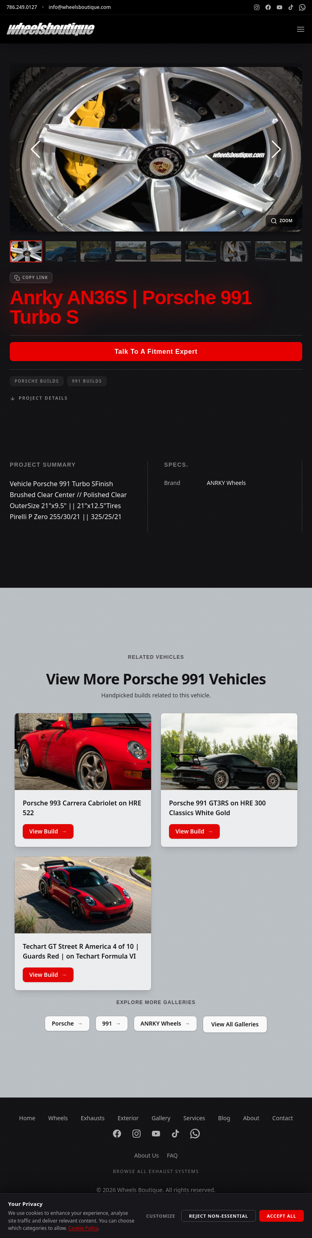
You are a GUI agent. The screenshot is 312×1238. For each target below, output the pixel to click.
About (251, 1118)
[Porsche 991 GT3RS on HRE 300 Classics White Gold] (229, 751)
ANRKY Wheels (165, 1023)
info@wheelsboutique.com (80, 7)
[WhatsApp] (302, 7)
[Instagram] (257, 7)
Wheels (58, 1118)
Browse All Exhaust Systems (156, 1171)
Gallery (161, 1118)
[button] (35, 149)
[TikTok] (291, 7)
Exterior (128, 1118)
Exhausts (93, 1118)
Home (27, 1118)
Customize (160, 1216)
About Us (146, 1155)
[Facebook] (268, 7)
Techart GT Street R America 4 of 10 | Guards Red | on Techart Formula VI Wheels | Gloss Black (81, 956)
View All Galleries (235, 1024)
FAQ (172, 1155)
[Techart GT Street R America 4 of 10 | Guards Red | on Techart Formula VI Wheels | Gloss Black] (83, 895)
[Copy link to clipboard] (31, 277)
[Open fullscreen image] (281, 221)
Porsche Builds (37, 381)
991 (111, 1023)
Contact (282, 1118)
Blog (224, 1118)
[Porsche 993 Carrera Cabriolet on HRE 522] (83, 751)
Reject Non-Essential (218, 1216)
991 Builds (87, 381)
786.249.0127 (21, 7)
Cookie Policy (83, 1228)
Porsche (67, 1023)
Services (194, 1118)
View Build (48, 831)
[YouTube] (279, 7)
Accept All (281, 1216)
